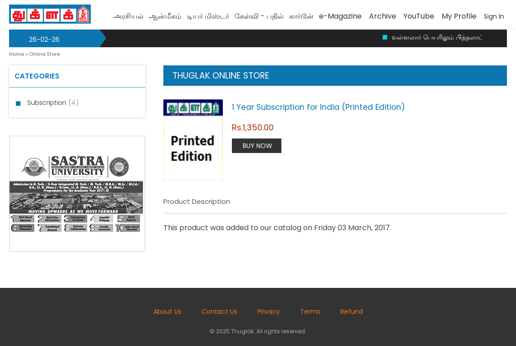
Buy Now (257, 145)
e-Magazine (340, 16)
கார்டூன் (301, 16)
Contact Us (219, 311)
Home (16, 54)
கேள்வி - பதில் (259, 16)
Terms (310, 311)
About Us (167, 311)
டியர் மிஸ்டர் (208, 16)
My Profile (459, 16)
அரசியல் (128, 16)
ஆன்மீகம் (165, 16)
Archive (382, 16)
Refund (351, 311)
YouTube (418, 16)
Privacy (268, 311)
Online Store (44, 54)
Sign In (494, 16)
